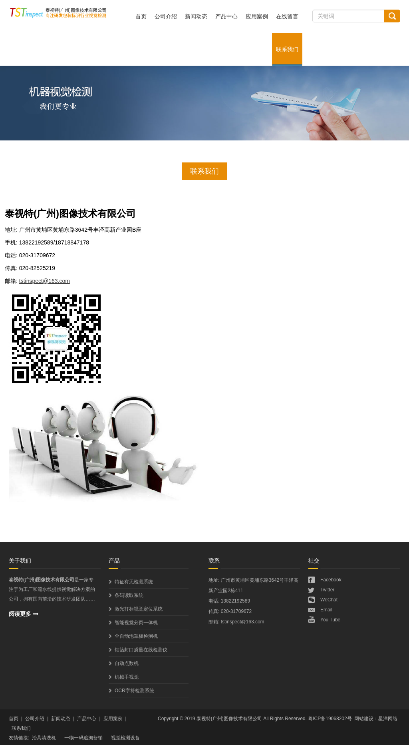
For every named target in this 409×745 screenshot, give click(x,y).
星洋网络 (387, 718)
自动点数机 (127, 663)
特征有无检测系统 (134, 582)
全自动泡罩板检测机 (136, 636)
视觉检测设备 (125, 738)
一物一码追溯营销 (83, 738)
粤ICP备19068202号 (329, 718)
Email (326, 610)
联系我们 (287, 49)
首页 (141, 16)
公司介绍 (166, 16)
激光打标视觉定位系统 (139, 609)
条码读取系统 (129, 595)
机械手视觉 (127, 677)
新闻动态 (196, 16)
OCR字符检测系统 (134, 690)
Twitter (327, 590)
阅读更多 (20, 614)
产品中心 (226, 16)
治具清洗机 (44, 738)
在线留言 (287, 16)
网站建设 (363, 718)
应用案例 (257, 16)
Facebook (330, 580)
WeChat (329, 600)
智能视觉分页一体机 (136, 622)
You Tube (330, 620)
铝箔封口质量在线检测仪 (141, 650)
